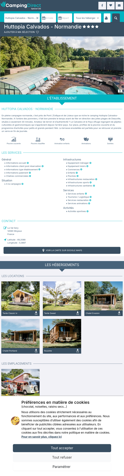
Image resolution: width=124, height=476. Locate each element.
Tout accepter (62, 448)
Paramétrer (61, 467)
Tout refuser (62, 457)
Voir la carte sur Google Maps (62, 250)
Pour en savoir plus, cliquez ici (41, 436)
